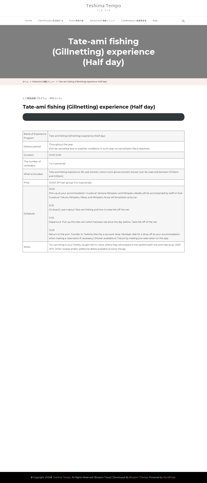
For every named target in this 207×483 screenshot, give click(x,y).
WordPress (169, 477)
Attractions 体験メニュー (102, 20)
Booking (103, 117)
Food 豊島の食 (76, 20)
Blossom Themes (138, 477)
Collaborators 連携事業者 (134, 20)
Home (28, 20)
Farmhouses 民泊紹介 (49, 20)
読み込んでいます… (67, 357)
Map (155, 20)
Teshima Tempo (103, 6)
